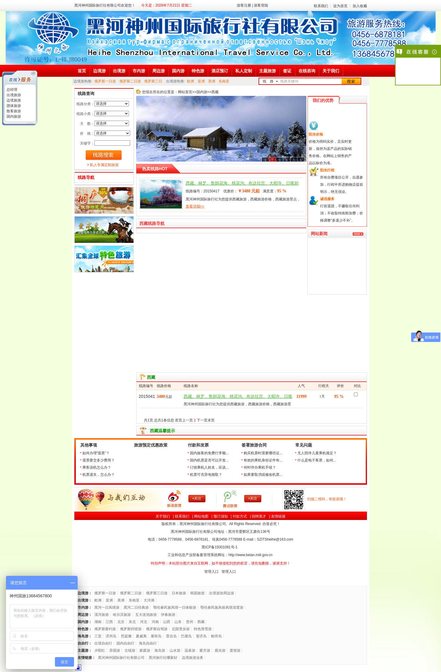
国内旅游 (13, 116)
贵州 (189, 622)
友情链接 (278, 516)
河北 (143, 622)
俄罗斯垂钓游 (105, 629)
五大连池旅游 (146, 615)
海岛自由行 (148, 643)
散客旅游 (13, 111)
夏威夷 (141, 636)
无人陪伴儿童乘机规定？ (317, 453)
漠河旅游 (101, 615)
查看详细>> (195, 206)
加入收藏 (360, 6)
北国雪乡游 (181, 629)
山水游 (175, 650)
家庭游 (144, 650)
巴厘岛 (186, 636)
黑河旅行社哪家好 (163, 658)
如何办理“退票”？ (96, 453)
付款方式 (240, 516)
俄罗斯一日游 (105, 81)
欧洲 (190, 81)
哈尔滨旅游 (122, 615)
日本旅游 (179, 593)
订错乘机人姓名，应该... (209, 467)
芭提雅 (126, 636)
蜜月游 (204, 650)
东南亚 (224, 81)
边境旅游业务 (192, 658)
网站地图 (201, 516)
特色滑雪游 (203, 629)
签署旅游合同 (254, 445)
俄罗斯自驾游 (157, 629)
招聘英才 (259, 516)
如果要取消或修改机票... (263, 474)
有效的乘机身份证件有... (263, 460)
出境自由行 (103, 643)
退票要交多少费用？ (98, 460)
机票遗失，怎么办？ (98, 474)
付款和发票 (198, 445)
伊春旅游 (168, 615)
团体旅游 (13, 106)
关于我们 (163, 516)
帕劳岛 (216, 636)
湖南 (98, 622)
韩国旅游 (197, 593)
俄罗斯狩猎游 (131, 629)
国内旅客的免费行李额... (209, 453)
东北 (132, 622)
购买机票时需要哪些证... (263, 453)
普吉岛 (171, 636)
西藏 (201, 622)
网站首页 (185, 92)
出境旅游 (13, 95)
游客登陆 (261, 5)
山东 (178, 622)
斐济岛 (201, 636)
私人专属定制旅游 (104, 165)
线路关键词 (289, 81)
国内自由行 (125, 643)
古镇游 (130, 650)
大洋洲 (149, 600)
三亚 (98, 636)
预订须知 (220, 516)
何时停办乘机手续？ (260, 467)
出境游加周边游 (221, 593)
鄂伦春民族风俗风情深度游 (221, 607)
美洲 (211, 81)
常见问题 (303, 445)
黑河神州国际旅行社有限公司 (121, 658)
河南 (155, 622)
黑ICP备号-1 (220, 547)
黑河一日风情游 (106, 607)
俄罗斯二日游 (130, 81)
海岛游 (159, 650)
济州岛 (111, 636)
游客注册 (244, 5)
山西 (166, 622)
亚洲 (201, 81)
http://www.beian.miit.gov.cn (250, 555)
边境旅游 (13, 100)
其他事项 (88, 445)
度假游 (235, 650)
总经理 (11, 90)
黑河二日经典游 (136, 607)
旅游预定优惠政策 (151, 445)
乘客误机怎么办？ (96, 467)
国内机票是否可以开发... (209, 460)
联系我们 (321, 6)
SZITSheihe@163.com (275, 539)
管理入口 (211, 572)
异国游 (114, 650)
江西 (109, 622)
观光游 (220, 650)
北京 (121, 622)
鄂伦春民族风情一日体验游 (174, 607)
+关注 (196, 498)
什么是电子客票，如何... (316, 460)
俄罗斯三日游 (157, 593)
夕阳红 (99, 650)
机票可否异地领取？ (206, 474)
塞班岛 (156, 636)
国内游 (201, 92)
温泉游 (190, 650)
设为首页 (340, 6)
